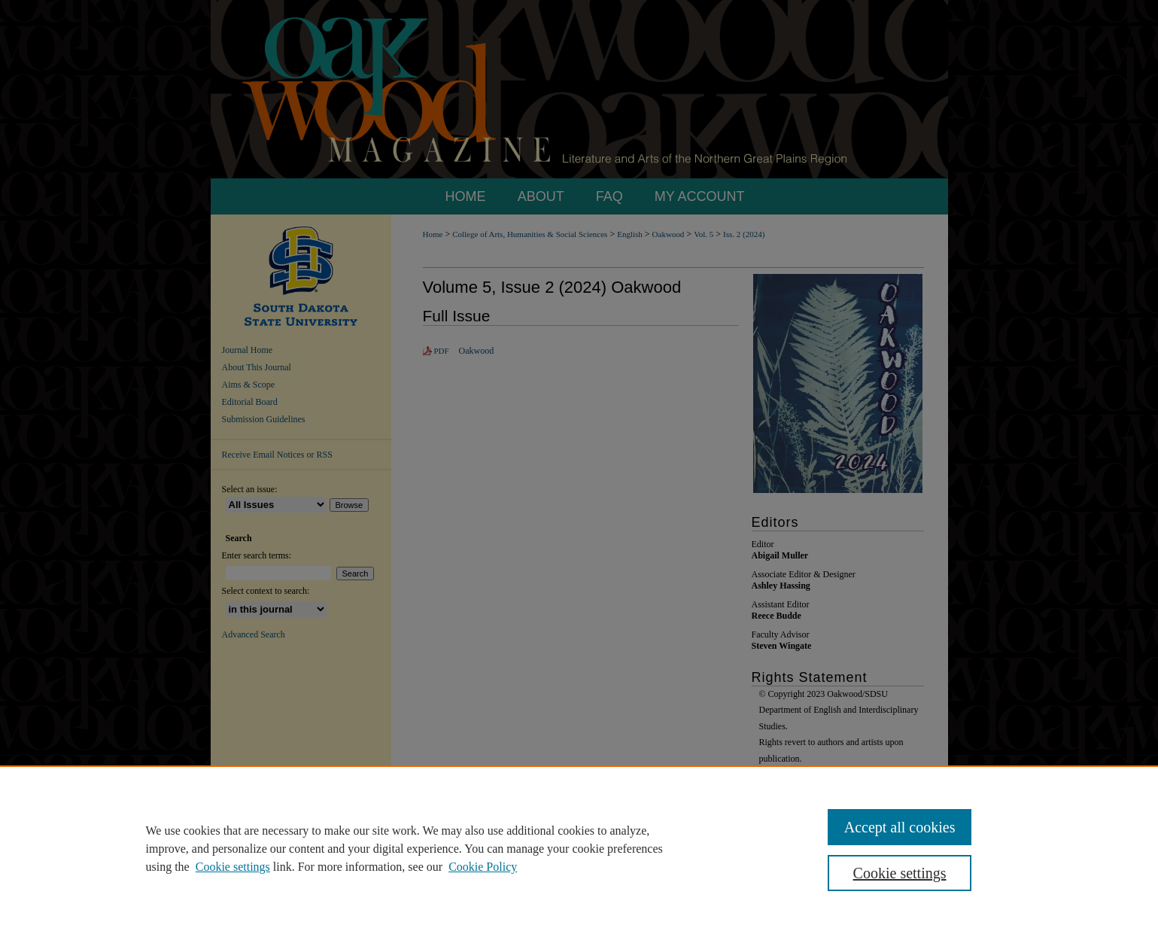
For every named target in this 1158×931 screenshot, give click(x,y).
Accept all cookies (900, 827)
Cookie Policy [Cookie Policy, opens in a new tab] (482, 866)
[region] (579, 848)
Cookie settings (233, 866)
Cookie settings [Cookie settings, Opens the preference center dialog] (900, 873)
